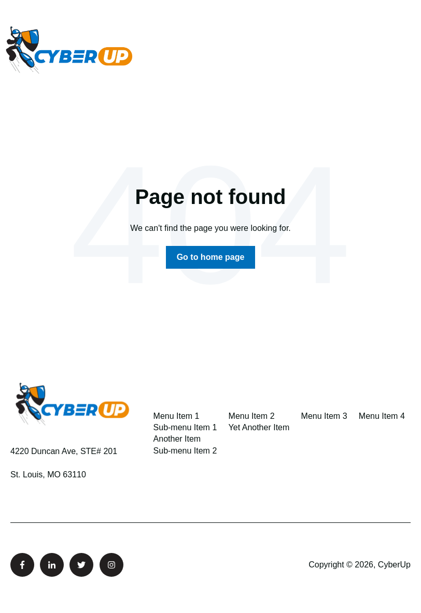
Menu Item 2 (252, 416)
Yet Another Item (259, 427)
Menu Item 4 (382, 416)
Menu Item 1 (176, 416)
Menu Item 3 (324, 416)
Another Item (177, 438)
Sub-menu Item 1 (185, 427)
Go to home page (211, 257)
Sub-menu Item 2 (185, 450)
